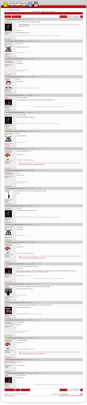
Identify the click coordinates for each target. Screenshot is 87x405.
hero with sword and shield (18, 393)
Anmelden (17, 9)
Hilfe (48, 11)
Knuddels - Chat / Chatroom (70, 395)
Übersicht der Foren (36, 11)
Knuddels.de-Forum (8, 13)
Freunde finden (41, 403)
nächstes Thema (25, 389)
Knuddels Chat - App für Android (20, 403)
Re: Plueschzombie (26, 58)
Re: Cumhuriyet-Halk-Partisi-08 (28, 373)
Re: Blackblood (25, 41)
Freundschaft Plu (48, 403)
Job (78, 403)
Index (17, 389)
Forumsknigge (52, 11)
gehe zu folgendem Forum (56, 394)
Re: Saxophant (25, 205)
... (73, 16)
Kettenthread (24, 13)
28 (75, 16)
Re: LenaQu (25, 112)
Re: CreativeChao (26, 76)
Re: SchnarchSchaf (26, 170)
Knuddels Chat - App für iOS (32, 403)
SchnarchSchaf (26, 24)
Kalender (43, 11)
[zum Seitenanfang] (8, 56)
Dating (56, 403)
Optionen (7, 16)
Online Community (61, 403)
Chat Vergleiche (69, 403)
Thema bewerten (16, 16)
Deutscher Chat (11, 403)
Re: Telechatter (25, 95)
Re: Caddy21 (25, 302)
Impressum (75, 403)
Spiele (53, 403)
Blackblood (11, 393)
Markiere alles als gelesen (9, 395)
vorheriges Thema (9, 389)
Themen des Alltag (17, 13)
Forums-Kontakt (61, 395)
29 (77, 16)
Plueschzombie (25, 393)
